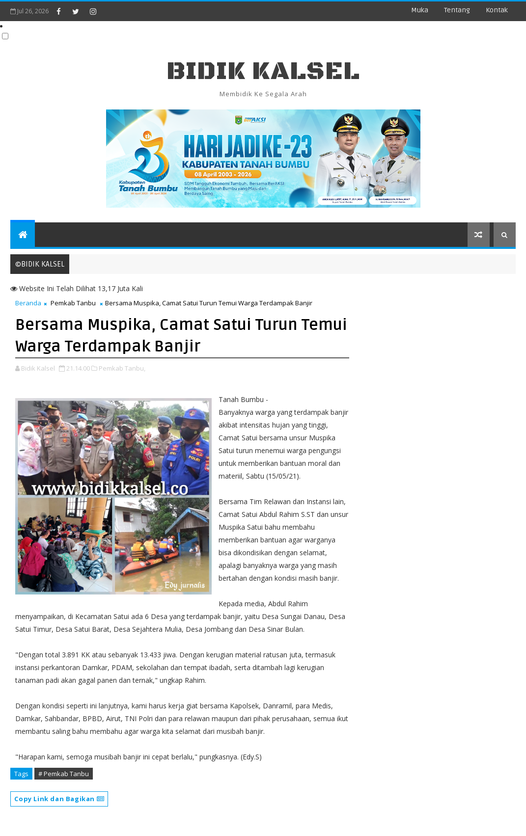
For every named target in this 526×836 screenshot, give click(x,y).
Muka (419, 10)
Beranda (28, 302)
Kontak (497, 10)
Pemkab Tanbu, (122, 368)
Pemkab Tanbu (73, 302)
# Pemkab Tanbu (63, 773)
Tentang (457, 10)
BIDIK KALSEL (263, 71)
